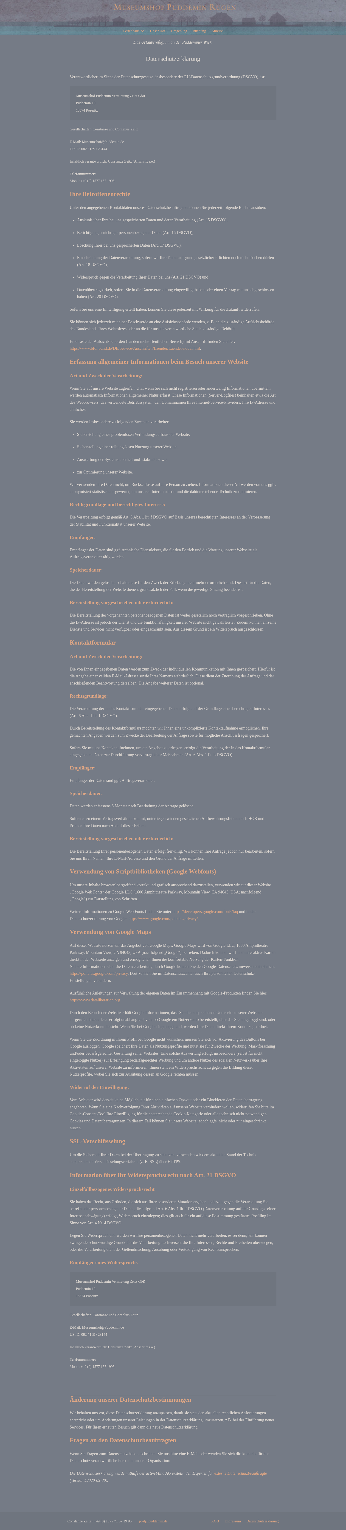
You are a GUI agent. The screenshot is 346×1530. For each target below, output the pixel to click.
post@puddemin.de (153, 1521)
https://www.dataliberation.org (95, 1000)
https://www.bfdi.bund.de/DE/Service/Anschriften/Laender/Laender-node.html (135, 348)
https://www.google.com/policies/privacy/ (163, 918)
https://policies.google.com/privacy (99, 973)
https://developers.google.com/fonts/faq (205, 911)
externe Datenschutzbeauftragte (240, 1473)
